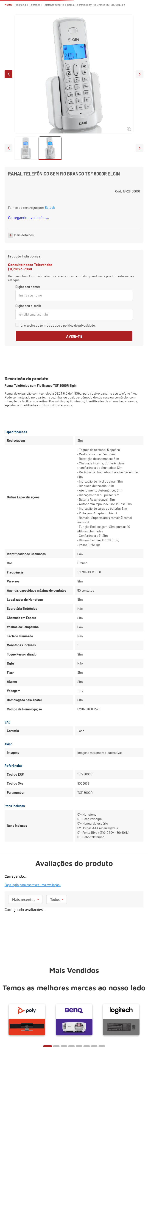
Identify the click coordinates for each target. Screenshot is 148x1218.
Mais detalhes (24, 235)
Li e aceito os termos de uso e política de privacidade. (58, 325)
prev (8, 74)
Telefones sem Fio (53, 4)
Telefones (34, 4)
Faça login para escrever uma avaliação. (33, 885)
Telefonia (21, 4)
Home (8, 4)
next (139, 74)
